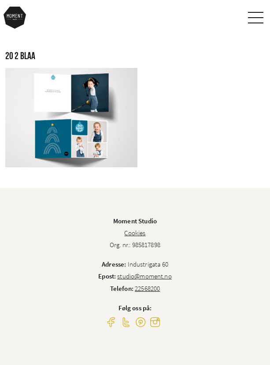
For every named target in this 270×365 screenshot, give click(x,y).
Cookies (134, 233)
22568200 (147, 288)
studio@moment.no (144, 276)
